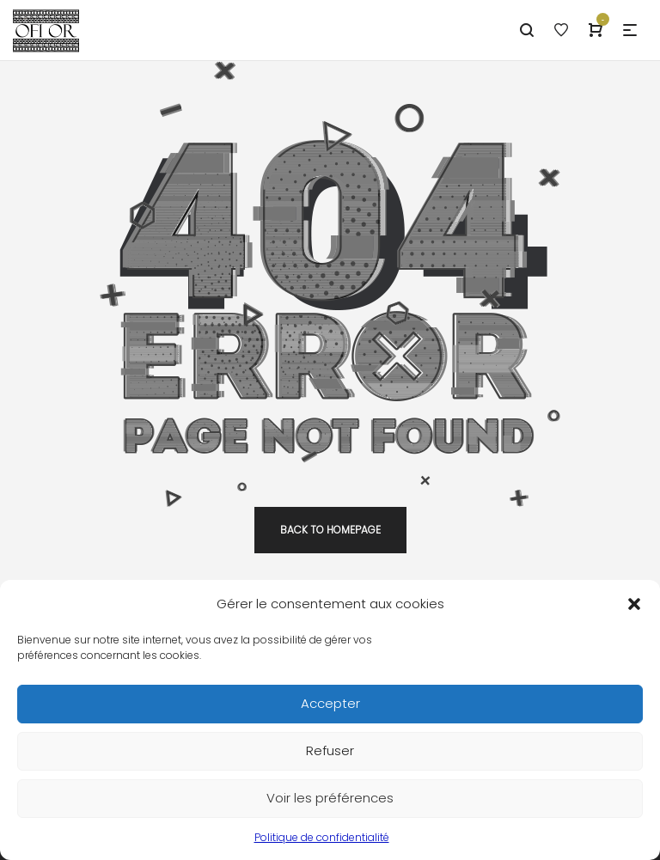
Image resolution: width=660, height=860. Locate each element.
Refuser (330, 756)
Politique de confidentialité (321, 843)
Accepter (330, 709)
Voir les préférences (330, 804)
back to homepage (330, 529)
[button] (634, 610)
